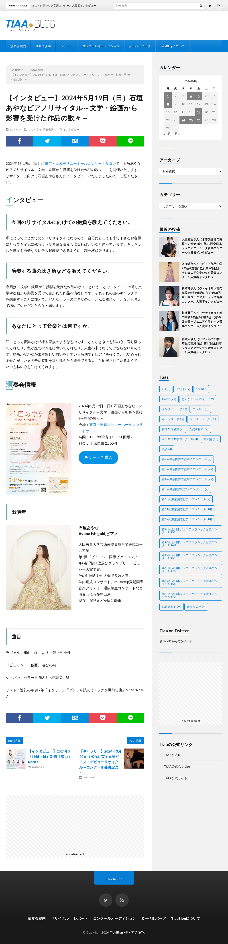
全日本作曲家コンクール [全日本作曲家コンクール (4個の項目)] (180, 439)
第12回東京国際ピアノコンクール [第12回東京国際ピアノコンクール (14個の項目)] (187, 519)
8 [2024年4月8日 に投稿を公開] (168, 104)
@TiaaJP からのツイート (175, 641)
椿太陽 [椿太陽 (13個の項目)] (211, 439)
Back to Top (114, 879)
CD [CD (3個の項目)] (166, 389)
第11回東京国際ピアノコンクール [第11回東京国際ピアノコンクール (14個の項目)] (187, 509)
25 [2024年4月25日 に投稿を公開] (191, 120)
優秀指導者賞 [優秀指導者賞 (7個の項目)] (172, 429)
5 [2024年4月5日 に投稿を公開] (199, 96)
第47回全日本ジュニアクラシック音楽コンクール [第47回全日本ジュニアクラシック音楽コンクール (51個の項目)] (190, 556)
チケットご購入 (98, 457)
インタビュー (71, 129)
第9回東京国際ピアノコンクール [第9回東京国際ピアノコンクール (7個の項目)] (185, 489)
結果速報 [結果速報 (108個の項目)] (171, 606)
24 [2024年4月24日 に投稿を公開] (183, 120)
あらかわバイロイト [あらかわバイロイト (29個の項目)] (198, 399)
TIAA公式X (172, 755)
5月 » (176, 134)
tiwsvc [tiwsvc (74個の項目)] (169, 399)
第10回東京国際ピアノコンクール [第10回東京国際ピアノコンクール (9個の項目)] (186, 499)
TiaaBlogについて (172, 46)
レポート (66, 46)
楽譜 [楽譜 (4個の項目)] (167, 449)
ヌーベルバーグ (140, 46)
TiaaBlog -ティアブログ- (127, 932)
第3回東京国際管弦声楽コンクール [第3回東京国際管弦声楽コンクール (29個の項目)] (187, 469)
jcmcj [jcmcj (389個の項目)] (183, 389)
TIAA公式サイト (175, 778)
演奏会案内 (18, 46)
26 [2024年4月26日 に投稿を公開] (198, 120)
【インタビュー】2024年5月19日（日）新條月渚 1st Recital (49, 756)
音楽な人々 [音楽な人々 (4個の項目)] (196, 606)
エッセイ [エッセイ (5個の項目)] (200, 409)
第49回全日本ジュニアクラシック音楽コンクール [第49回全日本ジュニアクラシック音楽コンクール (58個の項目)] (190, 582)
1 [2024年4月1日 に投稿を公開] (168, 96)
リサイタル (43, 46)
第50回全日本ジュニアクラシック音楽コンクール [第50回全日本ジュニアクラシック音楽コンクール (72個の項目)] (190, 595)
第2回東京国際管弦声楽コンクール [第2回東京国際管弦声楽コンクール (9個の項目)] (186, 459)
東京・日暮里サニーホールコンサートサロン (80, 163)
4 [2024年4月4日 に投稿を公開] (191, 96)
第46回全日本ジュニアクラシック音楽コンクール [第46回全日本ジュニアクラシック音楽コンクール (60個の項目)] (190, 543)
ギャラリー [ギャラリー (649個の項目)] (173, 419)
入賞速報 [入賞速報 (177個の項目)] (198, 429)
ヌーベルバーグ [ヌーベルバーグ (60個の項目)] (203, 419)
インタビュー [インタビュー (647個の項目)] (174, 409)
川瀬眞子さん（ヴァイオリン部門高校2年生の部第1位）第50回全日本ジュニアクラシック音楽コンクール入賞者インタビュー (202, 321)
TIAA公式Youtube (177, 766)
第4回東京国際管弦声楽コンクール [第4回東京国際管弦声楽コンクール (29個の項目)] (187, 479)
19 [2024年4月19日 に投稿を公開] (198, 112)
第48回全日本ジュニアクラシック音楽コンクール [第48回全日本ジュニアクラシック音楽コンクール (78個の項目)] (190, 569)
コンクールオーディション (101, 46)
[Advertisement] (41, 823)
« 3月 (167, 134)
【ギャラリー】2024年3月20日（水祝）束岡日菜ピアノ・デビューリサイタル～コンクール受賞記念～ (100, 762)
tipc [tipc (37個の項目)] (201, 389)
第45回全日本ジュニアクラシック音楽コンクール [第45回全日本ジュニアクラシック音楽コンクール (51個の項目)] (190, 530)
